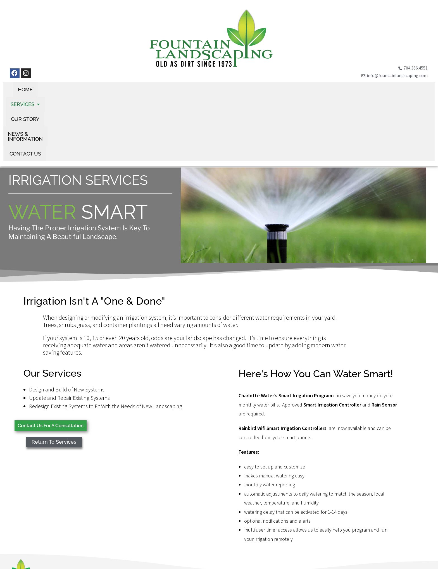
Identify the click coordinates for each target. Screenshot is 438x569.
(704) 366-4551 (44, 546)
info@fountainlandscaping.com (59, 553)
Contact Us (304, 90)
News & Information (250, 90)
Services (158, 90)
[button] (158, 89)
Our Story (196, 90)
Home (126, 90)
